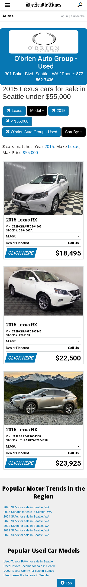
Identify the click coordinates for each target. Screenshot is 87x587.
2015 (59, 110)
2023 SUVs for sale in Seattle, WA (26, 521)
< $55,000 (17, 121)
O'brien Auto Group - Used (31, 132)
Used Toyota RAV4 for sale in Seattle (28, 561)
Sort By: (73, 132)
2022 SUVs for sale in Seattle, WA (26, 525)
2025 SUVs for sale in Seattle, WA (26, 507)
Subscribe (78, 16)
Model (37, 110)
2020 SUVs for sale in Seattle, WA (26, 535)
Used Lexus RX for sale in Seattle (25, 575)
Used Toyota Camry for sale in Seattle (28, 570)
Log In (63, 16)
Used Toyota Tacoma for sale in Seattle (29, 566)
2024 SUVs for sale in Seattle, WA (26, 516)
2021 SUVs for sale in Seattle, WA (26, 530)
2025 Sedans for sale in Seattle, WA (27, 512)
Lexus (14, 110)
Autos (7, 16)
